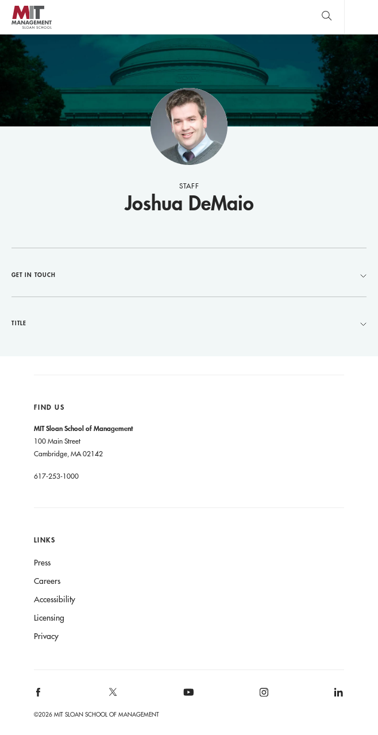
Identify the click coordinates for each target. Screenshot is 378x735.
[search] (327, 17)
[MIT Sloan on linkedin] (338, 696)
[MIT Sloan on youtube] (187, 698)
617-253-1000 (56, 475)
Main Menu (361, 17)
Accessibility (54, 599)
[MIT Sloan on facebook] (38, 696)
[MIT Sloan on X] (113, 696)
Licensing (49, 618)
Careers (47, 581)
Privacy (46, 636)
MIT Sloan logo (31, 28)
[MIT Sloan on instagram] (263, 696)
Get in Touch (189, 274)
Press (42, 562)
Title (189, 323)
